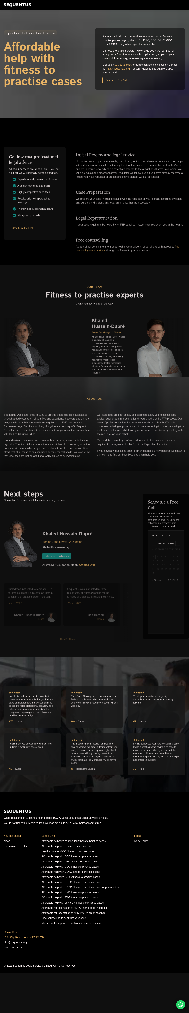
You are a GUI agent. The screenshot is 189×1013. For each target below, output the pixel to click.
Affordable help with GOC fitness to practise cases (70, 866)
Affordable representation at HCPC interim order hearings (74, 907)
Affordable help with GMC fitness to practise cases (70, 861)
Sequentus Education (16, 846)
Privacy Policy (140, 841)
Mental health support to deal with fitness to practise (71, 923)
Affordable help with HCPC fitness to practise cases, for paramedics (80, 887)
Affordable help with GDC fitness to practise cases (69, 856)
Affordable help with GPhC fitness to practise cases (70, 877)
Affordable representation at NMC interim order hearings (73, 913)
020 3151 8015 (123, 64)
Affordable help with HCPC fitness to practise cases (70, 882)
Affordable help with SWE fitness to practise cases (70, 897)
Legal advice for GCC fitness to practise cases (67, 851)
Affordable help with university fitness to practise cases (72, 902)
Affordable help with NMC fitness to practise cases (70, 892)
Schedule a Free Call (116, 80)
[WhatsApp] (180, 1004)
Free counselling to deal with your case (63, 918)
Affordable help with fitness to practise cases (66, 846)
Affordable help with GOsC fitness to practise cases (70, 871)
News (7, 841)
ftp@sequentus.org (119, 68)
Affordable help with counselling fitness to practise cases (73, 841)
